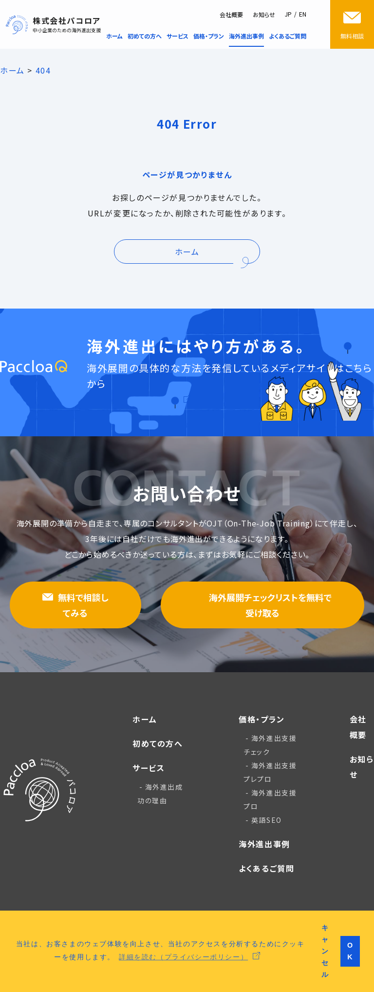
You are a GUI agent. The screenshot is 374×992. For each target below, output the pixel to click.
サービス (148, 768)
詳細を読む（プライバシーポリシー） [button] (183, 956)
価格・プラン (262, 719)
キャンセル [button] (325, 951)
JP (288, 14)
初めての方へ (157, 743)
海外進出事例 (264, 844)
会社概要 (231, 14)
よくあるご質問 (266, 868)
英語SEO (266, 820)
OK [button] (350, 951)
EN (302, 14)
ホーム (144, 719)
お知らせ (264, 14)
